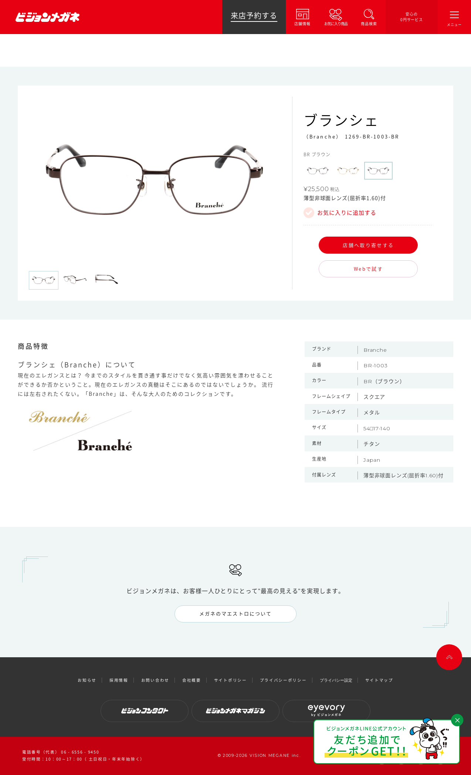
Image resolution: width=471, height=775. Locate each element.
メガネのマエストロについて (235, 613)
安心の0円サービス (411, 16)
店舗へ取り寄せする (368, 244)
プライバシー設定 (336, 680)
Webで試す (368, 268)
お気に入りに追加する (346, 213)
